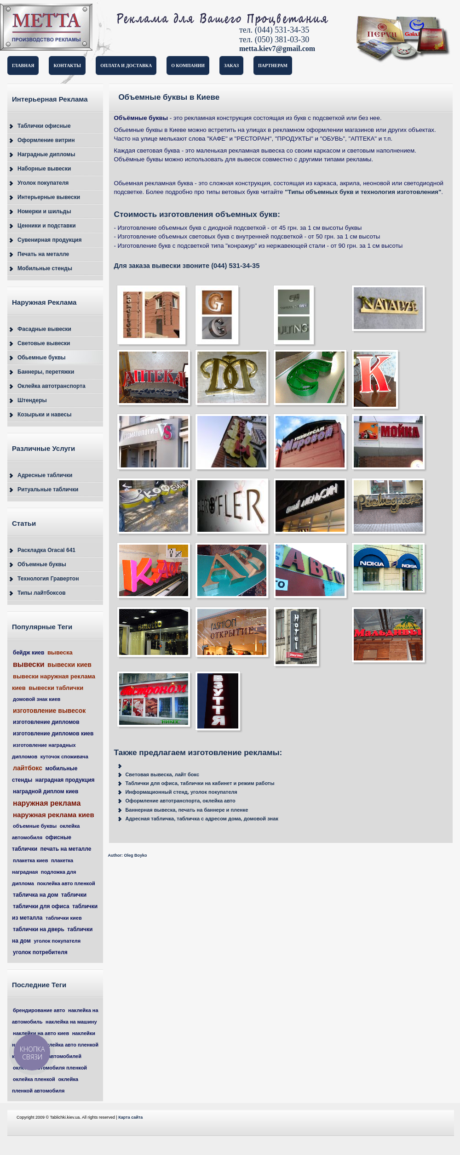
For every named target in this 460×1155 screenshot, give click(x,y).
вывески (29, 664)
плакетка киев (30, 860)
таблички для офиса (41, 906)
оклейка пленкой (34, 1079)
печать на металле (66, 849)
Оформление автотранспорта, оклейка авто (180, 800)
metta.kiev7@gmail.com (277, 48)
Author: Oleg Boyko (127, 855)
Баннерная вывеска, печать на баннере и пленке (186, 810)
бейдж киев (28, 652)
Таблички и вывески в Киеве (69, 29)
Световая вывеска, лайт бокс (162, 774)
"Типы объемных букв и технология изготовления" (363, 191)
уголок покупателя (57, 941)
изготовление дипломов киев (53, 733)
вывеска (60, 652)
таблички (73, 895)
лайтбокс (27, 768)
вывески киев (69, 664)
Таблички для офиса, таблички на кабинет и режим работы (199, 783)
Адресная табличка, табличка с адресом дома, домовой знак (201, 818)
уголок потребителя (40, 952)
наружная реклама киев (53, 815)
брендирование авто (39, 1010)
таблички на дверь (38, 929)
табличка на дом (35, 895)
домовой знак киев (36, 699)
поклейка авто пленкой (66, 883)
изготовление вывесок (49, 710)
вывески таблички (56, 687)
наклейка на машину (71, 1021)
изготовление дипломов (46, 722)
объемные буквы (35, 826)
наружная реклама (46, 803)
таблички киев (64, 918)
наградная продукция (65, 780)
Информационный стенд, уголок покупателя (181, 792)
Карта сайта (130, 1117)
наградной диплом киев (45, 791)
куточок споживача (64, 756)
